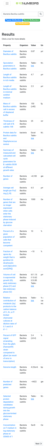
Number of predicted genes (7, 384)
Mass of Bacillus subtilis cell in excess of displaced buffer (10, 109)
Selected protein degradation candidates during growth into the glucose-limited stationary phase (9, 407)
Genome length (9, 367)
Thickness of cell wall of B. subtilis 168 (9, 124)
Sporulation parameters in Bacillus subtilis (10, 66)
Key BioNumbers (22, 24)
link (32, 66)
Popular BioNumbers (14, 20)
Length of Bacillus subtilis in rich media (10, 77)
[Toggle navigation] (7, 3)
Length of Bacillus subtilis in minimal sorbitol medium (10, 92)
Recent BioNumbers (31, 20)
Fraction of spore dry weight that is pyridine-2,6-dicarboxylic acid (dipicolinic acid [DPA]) (10, 260)
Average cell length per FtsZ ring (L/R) (9, 191)
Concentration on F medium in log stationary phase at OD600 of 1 (9, 431)
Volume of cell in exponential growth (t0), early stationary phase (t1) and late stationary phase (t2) (9, 283)
